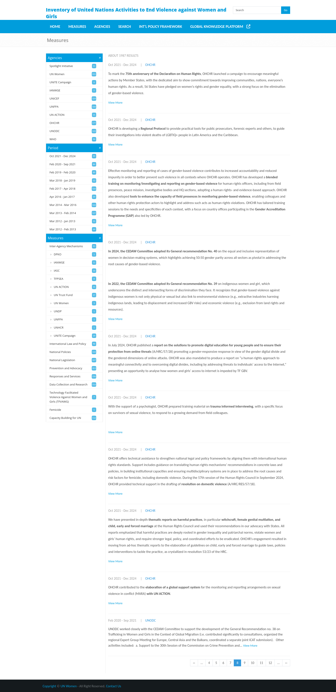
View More (115, 102)
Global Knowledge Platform (216, 26)
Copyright (49, 686)
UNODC (150, 620)
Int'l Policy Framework (160, 26)
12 (271, 663)
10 (253, 663)
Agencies (102, 26)
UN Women (69, 686)
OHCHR (150, 65)
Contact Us (113, 686)
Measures (77, 26)
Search (124, 26)
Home (55, 26)
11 (263, 663)
